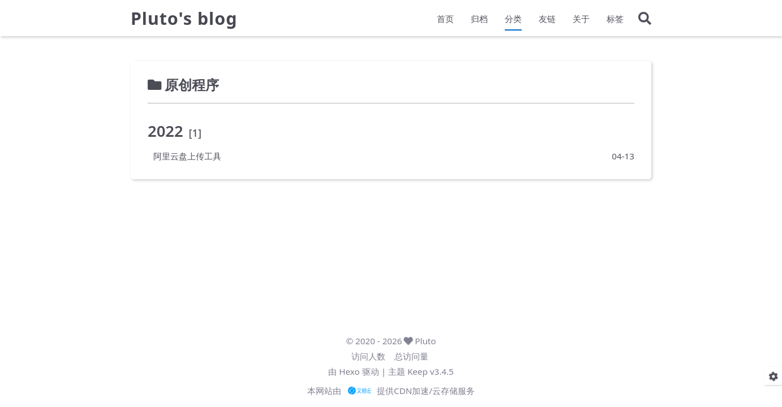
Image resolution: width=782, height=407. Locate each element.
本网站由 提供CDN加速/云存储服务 (391, 390)
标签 (615, 20)
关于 (581, 20)
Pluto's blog (184, 20)
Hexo (349, 371)
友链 (547, 20)
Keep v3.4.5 (430, 371)
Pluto (425, 341)
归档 (479, 20)
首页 (445, 20)
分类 (513, 20)
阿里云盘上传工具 (187, 156)
